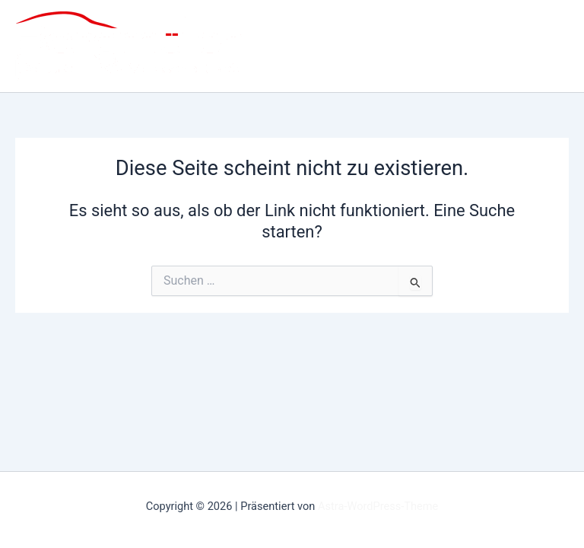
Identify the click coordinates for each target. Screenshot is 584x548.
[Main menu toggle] (545, 46)
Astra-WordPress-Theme (378, 506)
